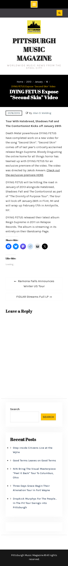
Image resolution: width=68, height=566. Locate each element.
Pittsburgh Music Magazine (34, 49)
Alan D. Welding (42, 113)
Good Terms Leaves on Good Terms (34, 460)
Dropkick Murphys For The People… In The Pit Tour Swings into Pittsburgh (35, 503)
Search (15, 409)
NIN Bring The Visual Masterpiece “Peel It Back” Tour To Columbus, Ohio (34, 473)
